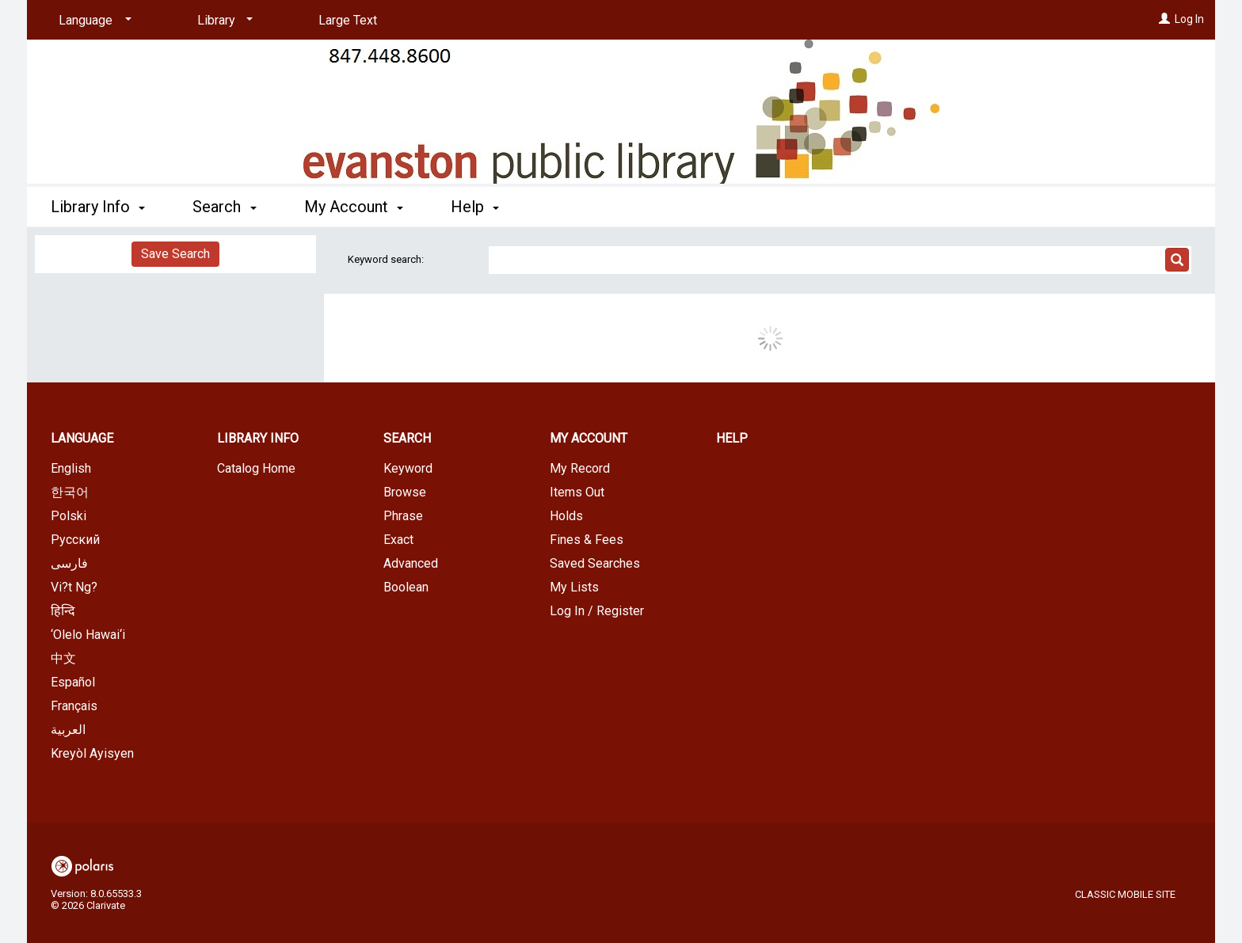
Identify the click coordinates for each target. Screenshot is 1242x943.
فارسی (69, 563)
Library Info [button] (98, 206)
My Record (580, 468)
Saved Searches (595, 563)
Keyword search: (387, 259)
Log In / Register (597, 610)
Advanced (410, 563)
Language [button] (82, 438)
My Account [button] (353, 206)
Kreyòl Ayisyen (92, 753)
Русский (75, 539)
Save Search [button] (175, 253)
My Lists (574, 587)
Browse (404, 492)
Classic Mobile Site (1125, 894)
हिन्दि (63, 610)
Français (74, 705)
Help (732, 438)
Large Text (347, 20)
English (71, 468)
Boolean (406, 587)
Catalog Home (256, 468)
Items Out (577, 492)
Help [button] (475, 206)
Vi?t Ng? (74, 587)
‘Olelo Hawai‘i (88, 634)
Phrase (403, 515)
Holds (566, 515)
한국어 (70, 492)
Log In (1189, 19)
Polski (68, 515)
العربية (68, 729)
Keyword (407, 468)
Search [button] (224, 206)
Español (73, 682)
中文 (63, 658)
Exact (398, 539)
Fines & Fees (586, 539)
